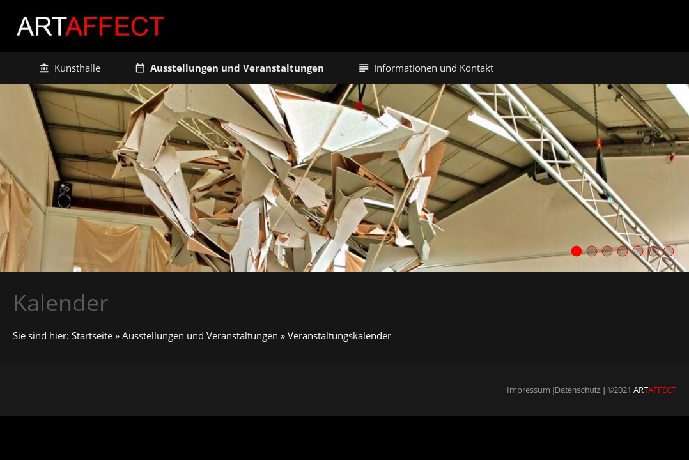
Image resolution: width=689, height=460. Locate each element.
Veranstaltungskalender (339, 335)
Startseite (92, 335)
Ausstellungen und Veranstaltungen (200, 335)
